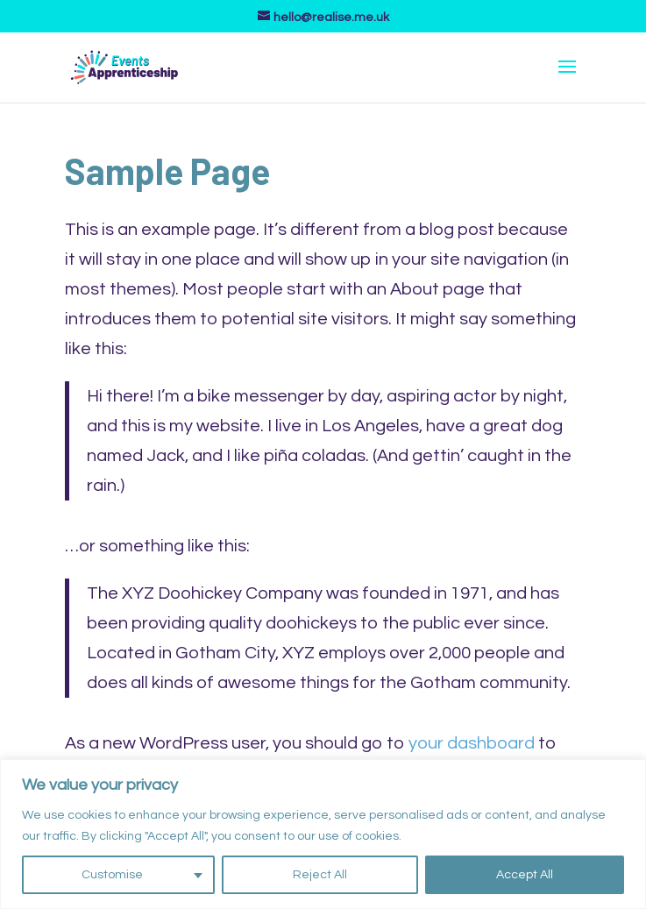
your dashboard (471, 743)
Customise (112, 875)
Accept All (524, 875)
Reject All (320, 875)
